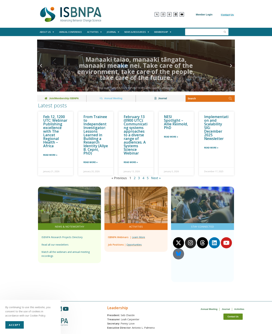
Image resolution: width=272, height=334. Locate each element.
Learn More (138, 237)
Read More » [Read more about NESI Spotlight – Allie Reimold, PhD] (171, 136)
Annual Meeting (209, 309)
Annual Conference (70, 31)
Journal (113, 32)
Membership (162, 32)
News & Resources (136, 32)
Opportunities (134, 244)
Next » (156, 178)
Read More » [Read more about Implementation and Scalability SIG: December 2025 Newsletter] (211, 147)
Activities (94, 32)
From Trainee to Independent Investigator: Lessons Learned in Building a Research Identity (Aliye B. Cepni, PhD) (95, 135)
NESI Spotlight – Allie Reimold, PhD (176, 122)
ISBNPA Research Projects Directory (62, 237)
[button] (41, 65)
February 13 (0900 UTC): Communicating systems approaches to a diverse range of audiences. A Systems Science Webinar (135, 135)
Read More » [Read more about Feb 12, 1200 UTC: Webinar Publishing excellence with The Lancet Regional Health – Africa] (50, 154)
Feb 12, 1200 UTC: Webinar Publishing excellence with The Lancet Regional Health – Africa (55, 131)
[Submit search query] (225, 31)
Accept (14, 325)
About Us (47, 32)
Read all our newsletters (55, 244)
